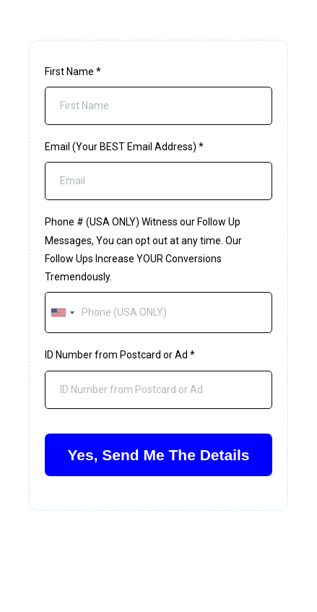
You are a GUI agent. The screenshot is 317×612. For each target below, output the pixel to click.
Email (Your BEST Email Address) (124, 146)
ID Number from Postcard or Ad (120, 355)
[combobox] (62, 312)
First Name (73, 71)
